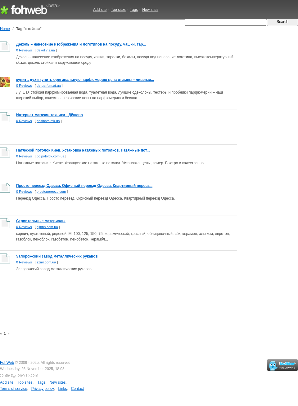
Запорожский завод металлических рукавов (57, 256)
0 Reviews (24, 50)
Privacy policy (42, 388)
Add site (99, 9)
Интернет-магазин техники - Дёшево (49, 115)
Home (5, 29)
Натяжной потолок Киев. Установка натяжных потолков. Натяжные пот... (83, 150)
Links (62, 388)
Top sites (118, 9)
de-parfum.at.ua (49, 85)
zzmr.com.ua (46, 262)
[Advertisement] (113, 304)
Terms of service (13, 388)
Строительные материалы (40, 221)
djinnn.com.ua (47, 227)
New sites (150, 9)
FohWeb (7, 362)
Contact (77, 388)
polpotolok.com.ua (50, 156)
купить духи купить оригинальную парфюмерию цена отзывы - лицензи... (85, 79)
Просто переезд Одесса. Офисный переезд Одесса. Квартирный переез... (84, 185)
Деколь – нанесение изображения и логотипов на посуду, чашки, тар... (81, 44)
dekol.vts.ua (46, 50)
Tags (134, 9)
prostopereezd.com (51, 191)
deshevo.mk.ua (48, 121)
